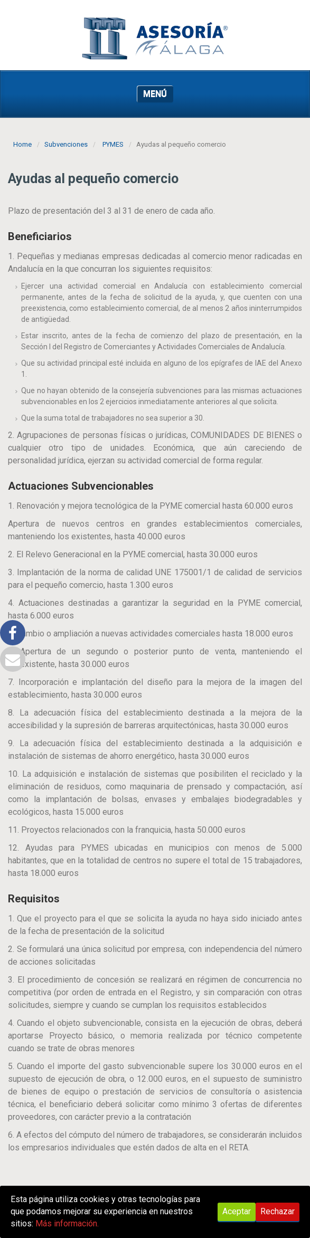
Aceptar (236, 1211)
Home (22, 144)
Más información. (67, 1223)
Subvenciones (66, 144)
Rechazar (277, 1211)
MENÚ (155, 94)
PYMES (113, 144)
